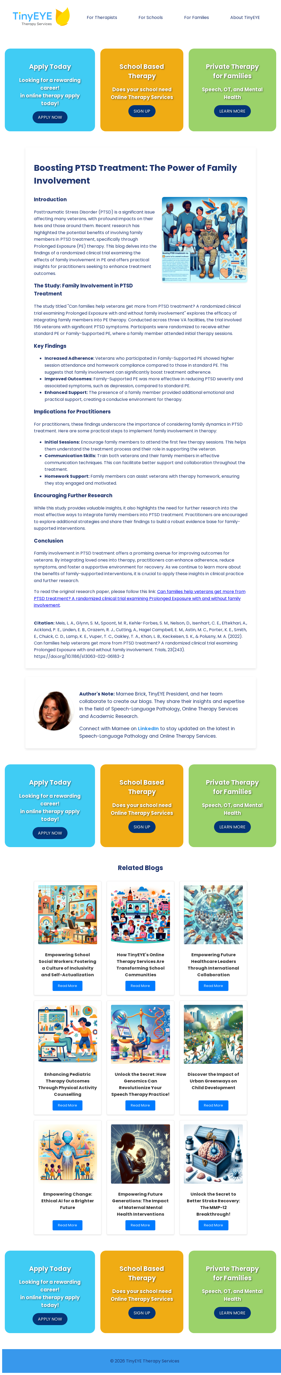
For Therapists (102, 17)
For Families (196, 17)
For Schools (150, 17)
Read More (69, 987)
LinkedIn (148, 728)
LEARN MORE (232, 111)
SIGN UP (142, 111)
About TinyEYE (245, 17)
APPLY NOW (50, 117)
